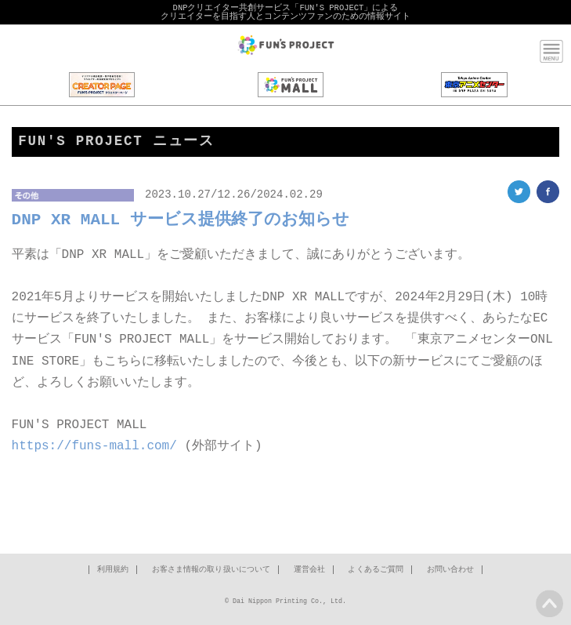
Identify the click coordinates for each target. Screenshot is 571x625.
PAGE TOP (549, 603)
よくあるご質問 (375, 571)
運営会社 (309, 571)
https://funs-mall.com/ (94, 447)
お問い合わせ (451, 571)
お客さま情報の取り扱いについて (211, 571)
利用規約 (112, 571)
